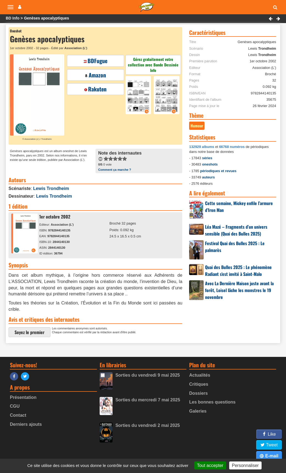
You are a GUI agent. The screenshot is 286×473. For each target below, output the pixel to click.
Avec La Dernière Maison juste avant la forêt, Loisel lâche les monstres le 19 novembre (239, 290)
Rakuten (95, 89)
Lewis (51, 188)
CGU (15, 406)
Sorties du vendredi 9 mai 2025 (147, 375)
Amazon (95, 75)
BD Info (12, 18)
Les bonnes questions (212, 402)
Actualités (199, 375)
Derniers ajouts (26, 424)
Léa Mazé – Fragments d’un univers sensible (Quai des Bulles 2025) (236, 230)
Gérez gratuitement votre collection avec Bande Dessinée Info (153, 64)
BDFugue (95, 61)
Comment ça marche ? (114, 169)
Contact (18, 415)
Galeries (197, 411)
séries (207, 158)
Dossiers (198, 393)
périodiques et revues (218, 171)
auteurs (208, 177)
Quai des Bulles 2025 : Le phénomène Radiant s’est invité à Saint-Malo (238, 270)
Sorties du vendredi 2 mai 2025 (147, 425)
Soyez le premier (29, 332)
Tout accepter (210, 465)
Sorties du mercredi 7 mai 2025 (147, 400)
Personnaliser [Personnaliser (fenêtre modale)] (245, 465)
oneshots (210, 164)
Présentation (23, 397)
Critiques (198, 384)
